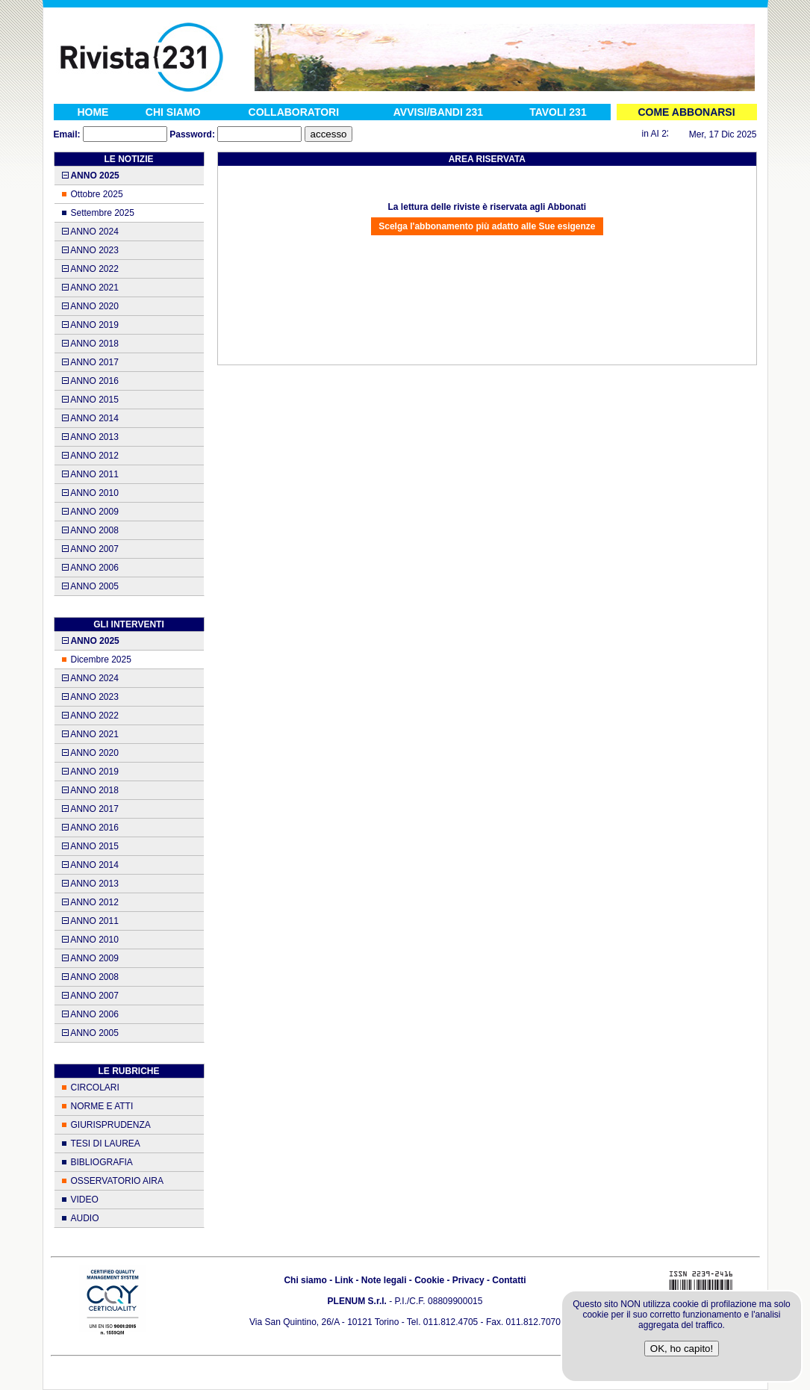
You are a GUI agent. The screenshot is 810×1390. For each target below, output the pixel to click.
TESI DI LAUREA (105, 1143)
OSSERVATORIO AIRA (117, 1181)
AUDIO (85, 1218)
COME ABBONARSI (686, 112)
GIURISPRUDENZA (111, 1125)
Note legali (384, 1280)
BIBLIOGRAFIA (102, 1162)
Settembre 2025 (102, 213)
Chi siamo (305, 1280)
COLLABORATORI (294, 112)
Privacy (468, 1280)
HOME (92, 112)
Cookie (429, 1280)
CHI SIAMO (173, 112)
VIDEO (85, 1199)
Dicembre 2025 (101, 659)
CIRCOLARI (95, 1087)
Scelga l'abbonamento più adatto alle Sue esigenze (486, 226)
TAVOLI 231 (558, 112)
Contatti (509, 1280)
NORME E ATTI (102, 1106)
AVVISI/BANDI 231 (438, 112)
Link (343, 1280)
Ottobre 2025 (97, 194)
